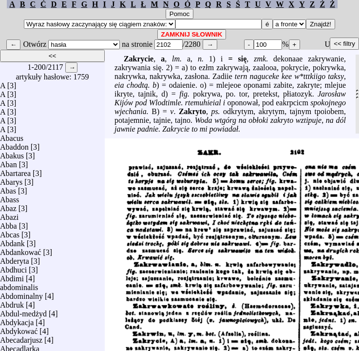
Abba (8, 223)
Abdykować (19, 329)
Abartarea (15, 171)
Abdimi (12, 276)
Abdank (12, 241)
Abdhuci (13, 267)
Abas (8, 188)
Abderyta (14, 258)
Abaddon (14, 144)
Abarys (11, 180)
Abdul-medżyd (23, 311)
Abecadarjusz (21, 337)
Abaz (8, 206)
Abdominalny (21, 294)
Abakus (12, 153)
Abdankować (20, 250)
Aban (8, 162)
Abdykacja (17, 320)
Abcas (9, 232)
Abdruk (12, 302)
